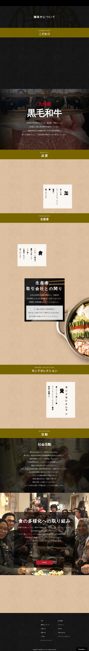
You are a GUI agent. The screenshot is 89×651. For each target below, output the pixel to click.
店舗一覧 (43, 632)
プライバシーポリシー (64, 636)
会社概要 (60, 620)
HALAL (60, 628)
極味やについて (45, 624)
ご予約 (42, 636)
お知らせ (43, 628)
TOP (42, 620)
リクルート (61, 624)
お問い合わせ (61, 632)
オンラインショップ (46, 640)
